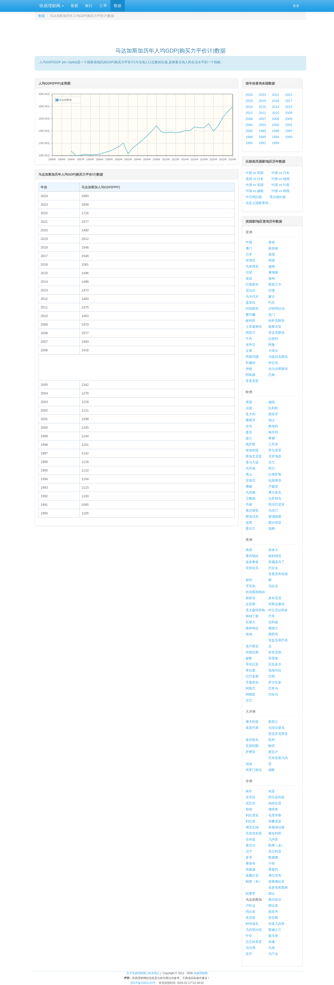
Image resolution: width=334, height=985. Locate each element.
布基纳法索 (276, 827)
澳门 (249, 248)
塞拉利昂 (274, 833)
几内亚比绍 (254, 930)
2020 (249, 101)
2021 (288, 95)
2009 (288, 113)
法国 (249, 408)
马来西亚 (252, 266)
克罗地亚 (274, 456)
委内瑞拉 (252, 556)
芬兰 (271, 462)
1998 (275, 131)
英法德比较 (278, 197)
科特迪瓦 (252, 923)
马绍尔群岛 (276, 728)
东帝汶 (250, 344)
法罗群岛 (274, 498)
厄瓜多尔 (274, 664)
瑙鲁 (271, 770)
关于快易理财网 (136, 973)
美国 (249, 550)
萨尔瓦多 (274, 682)
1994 (275, 137)
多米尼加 (274, 652)
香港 (271, 242)
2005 (288, 119)
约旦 (271, 302)
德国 (271, 402)
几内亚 (273, 839)
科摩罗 (250, 893)
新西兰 (273, 722)
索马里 (273, 936)
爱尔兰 (250, 528)
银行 (89, 6)
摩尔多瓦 (274, 492)
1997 (288, 131)
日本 (249, 254)
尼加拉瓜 (252, 568)
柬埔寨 (273, 272)
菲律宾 (250, 260)
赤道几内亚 (276, 923)
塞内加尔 (274, 899)
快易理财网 (51, 5)
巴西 (271, 676)
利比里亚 (252, 815)
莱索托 (273, 869)
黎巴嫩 (250, 314)
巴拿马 (273, 688)
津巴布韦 (274, 875)
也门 (271, 314)
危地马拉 (274, 670)
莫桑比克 (252, 875)
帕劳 (271, 746)
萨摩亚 (250, 752)
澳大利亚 (252, 722)
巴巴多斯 (252, 676)
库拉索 (250, 670)
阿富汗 (250, 332)
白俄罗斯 (274, 474)
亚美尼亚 (252, 381)
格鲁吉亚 (274, 326)
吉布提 (250, 839)
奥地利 (273, 426)
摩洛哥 (250, 863)
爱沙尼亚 (274, 522)
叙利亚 (250, 320)
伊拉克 (273, 363)
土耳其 (273, 444)
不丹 (249, 338)
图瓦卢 (273, 752)
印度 (271, 290)
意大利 (250, 414)
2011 (262, 113)
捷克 (249, 432)
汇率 (103, 6)
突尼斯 (273, 917)
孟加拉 (250, 302)
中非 (249, 936)
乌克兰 (273, 510)
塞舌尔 (250, 845)
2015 (262, 107)
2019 (262, 101)
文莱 (249, 350)
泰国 (271, 254)
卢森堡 (273, 486)
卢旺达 (250, 905)
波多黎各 (252, 562)
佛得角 (273, 809)
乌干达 (273, 954)
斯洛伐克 (252, 516)
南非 (249, 791)
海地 (249, 634)
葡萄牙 (250, 420)
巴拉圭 (273, 568)
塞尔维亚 (252, 510)
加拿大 (273, 550)
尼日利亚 (274, 851)
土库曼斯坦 (254, 326)
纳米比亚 (274, 803)
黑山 (249, 474)
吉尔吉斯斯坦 (278, 369)
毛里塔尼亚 (254, 833)
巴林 (271, 375)
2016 (249, 107)
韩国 (271, 260)
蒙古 (271, 296)
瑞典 (271, 528)
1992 (249, 143)
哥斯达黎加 (276, 604)
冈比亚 (250, 911)
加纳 (249, 809)
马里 (271, 948)
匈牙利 (273, 432)
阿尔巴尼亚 (276, 504)
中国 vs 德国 (280, 179)
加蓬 (271, 942)
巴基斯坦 (252, 284)
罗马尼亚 (274, 450)
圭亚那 (250, 604)
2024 (249, 95)
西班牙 (273, 414)
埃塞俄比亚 (276, 881)
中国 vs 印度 (280, 185)
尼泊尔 (250, 290)
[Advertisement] (170, 31)
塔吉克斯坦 (276, 332)
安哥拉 (250, 797)
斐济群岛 (252, 740)
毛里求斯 (274, 815)
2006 (275, 119)
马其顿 (250, 492)
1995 (262, 137)
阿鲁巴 (250, 688)
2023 (262, 95)
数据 (117, 6)
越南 (271, 266)
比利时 (273, 408)
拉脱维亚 (274, 480)
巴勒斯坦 (252, 308)
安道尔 (250, 480)
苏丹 (249, 954)
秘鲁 (249, 658)
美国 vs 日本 (255, 179)
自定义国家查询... (258, 203)
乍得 (271, 863)
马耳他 (250, 468)
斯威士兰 (274, 930)
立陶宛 (250, 498)
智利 (249, 580)
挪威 (249, 486)
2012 (249, 113)
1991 (262, 143)
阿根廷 (250, 694)
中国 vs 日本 (280, 173)
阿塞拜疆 (252, 357)
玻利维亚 (274, 556)
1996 (249, 137)
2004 (249, 125)
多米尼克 (274, 598)
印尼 (249, 272)
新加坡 (273, 248)
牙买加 (250, 586)
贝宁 (249, 851)
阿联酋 (250, 375)
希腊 (271, 438)
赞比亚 (273, 905)
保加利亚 (252, 450)
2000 (249, 131)
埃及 (271, 791)
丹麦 (249, 504)
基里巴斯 (252, 728)
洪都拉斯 (252, 652)
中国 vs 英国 (255, 185)
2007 (262, 119)
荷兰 (271, 468)
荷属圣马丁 (276, 562)
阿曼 (271, 344)
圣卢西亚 (252, 646)
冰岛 (249, 426)
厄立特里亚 (254, 942)
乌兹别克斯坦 (278, 357)
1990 (275, 143)
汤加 (249, 764)
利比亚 (250, 821)
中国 (249, 242)
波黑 (249, 522)
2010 (275, 113)
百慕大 (250, 622)
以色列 (273, 338)
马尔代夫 (252, 296)
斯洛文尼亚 (254, 456)
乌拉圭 (273, 586)
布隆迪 (250, 869)
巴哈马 (273, 694)
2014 (275, 107)
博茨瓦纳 (252, 827)
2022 (275, 95)
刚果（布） (254, 881)
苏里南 (273, 658)
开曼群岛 (252, 682)
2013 (288, 107)
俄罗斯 (250, 444)
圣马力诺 (252, 462)
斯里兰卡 (274, 284)
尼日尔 (250, 803)
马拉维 (250, 948)
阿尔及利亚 (276, 797)
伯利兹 (273, 622)
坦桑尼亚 (274, 821)
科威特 (250, 363)
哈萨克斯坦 (276, 320)
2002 (275, 125)
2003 (262, 125)
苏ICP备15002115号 (143, 983)
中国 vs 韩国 (280, 191)
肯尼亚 (250, 917)
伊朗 (249, 369)
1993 (288, 137)
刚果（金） (276, 845)
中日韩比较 (254, 197)
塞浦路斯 (274, 516)
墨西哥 (273, 634)
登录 (296, 6)
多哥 (249, 857)
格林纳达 (252, 628)
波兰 (249, 438)
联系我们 (153, 973)
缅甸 (271, 278)
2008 (249, 119)
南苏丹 (273, 911)
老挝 (249, 278)
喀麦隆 (273, 857)
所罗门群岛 (254, 770)
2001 (288, 125)
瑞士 (271, 420)
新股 (74, 6)
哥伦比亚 (252, 664)
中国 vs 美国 (255, 173)
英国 (249, 402)
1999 (262, 131)
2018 (275, 101)
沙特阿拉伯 (276, 308)
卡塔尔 (273, 350)
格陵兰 (273, 628)
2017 (288, 101)
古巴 (249, 700)
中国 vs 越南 (255, 191)
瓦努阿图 (252, 746)
